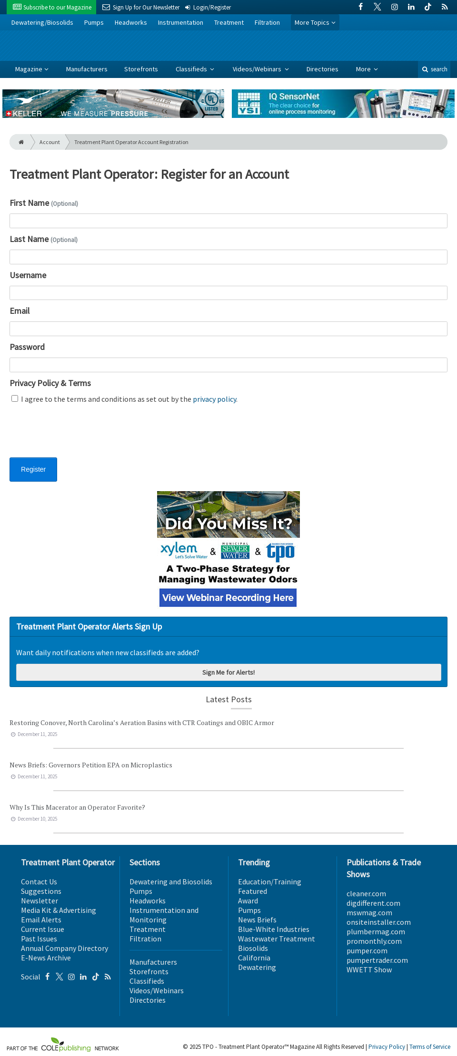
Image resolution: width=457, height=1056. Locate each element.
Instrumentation (180, 22)
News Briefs (257, 919)
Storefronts (141, 69)
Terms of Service (429, 1047)
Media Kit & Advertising (58, 910)
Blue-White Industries (273, 929)
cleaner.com (366, 893)
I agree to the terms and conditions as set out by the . (124, 399)
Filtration (267, 22)
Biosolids (253, 948)
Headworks (131, 22)
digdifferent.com (373, 903)
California (254, 957)
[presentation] (82, 436)
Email (20, 310)
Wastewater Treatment (276, 938)
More (364, 69)
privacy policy (214, 399)
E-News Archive (46, 957)
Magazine (28, 69)
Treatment (229, 22)
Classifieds (192, 69)
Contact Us (39, 881)
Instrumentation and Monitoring (164, 914)
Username (28, 275)
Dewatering (257, 967)
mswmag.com (369, 912)
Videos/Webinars (258, 69)
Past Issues (39, 938)
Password (27, 346)
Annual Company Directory (64, 948)
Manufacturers (87, 69)
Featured (252, 891)
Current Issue (42, 929)
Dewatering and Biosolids (170, 881)
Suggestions (41, 891)
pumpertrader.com (377, 960)
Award (248, 900)
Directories (322, 69)
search (434, 69)
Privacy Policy (386, 1047)
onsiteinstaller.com (379, 922)
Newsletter (39, 900)
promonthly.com (374, 941)
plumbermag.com (376, 931)
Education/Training (269, 881)
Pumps (94, 22)
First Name (44, 202)
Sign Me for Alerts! (228, 672)
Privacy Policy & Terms (50, 383)
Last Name (44, 238)
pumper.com (367, 950)
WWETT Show (369, 969)
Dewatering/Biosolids (42, 22)
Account (50, 141)
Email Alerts (41, 919)
